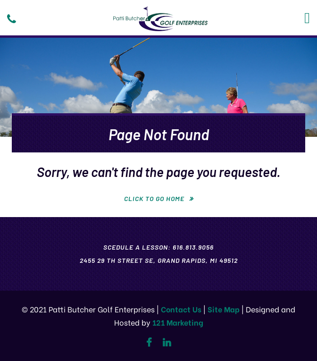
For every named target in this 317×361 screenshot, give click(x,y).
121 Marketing (177, 322)
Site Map (224, 308)
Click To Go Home (154, 198)
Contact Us (181, 308)
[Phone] (11, 19)
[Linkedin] (167, 342)
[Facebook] (148, 342)
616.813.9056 (193, 247)
